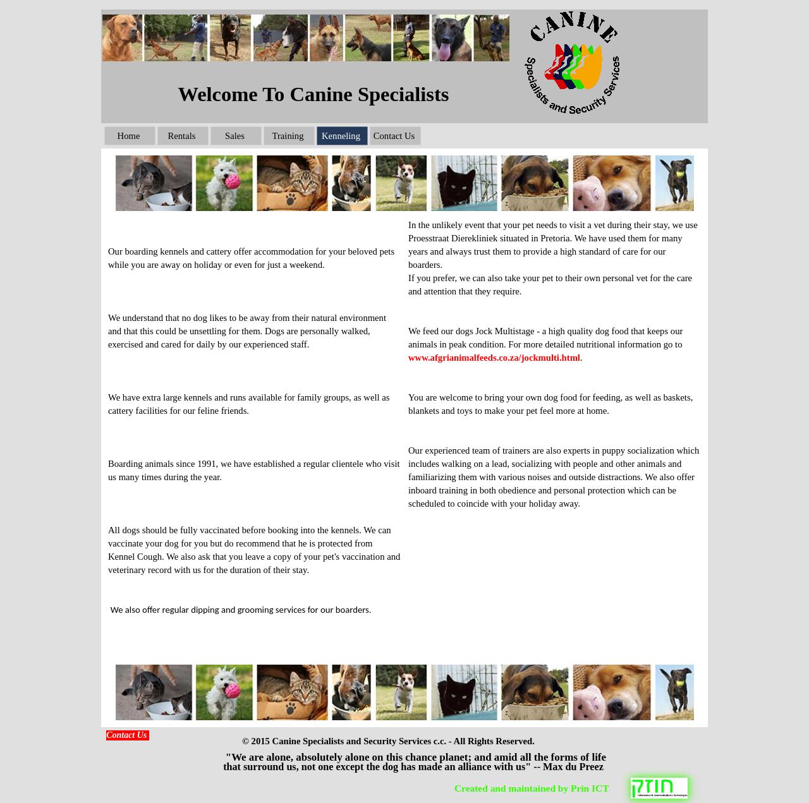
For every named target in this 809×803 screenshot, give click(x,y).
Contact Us (126, 735)
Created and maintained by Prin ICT (531, 788)
